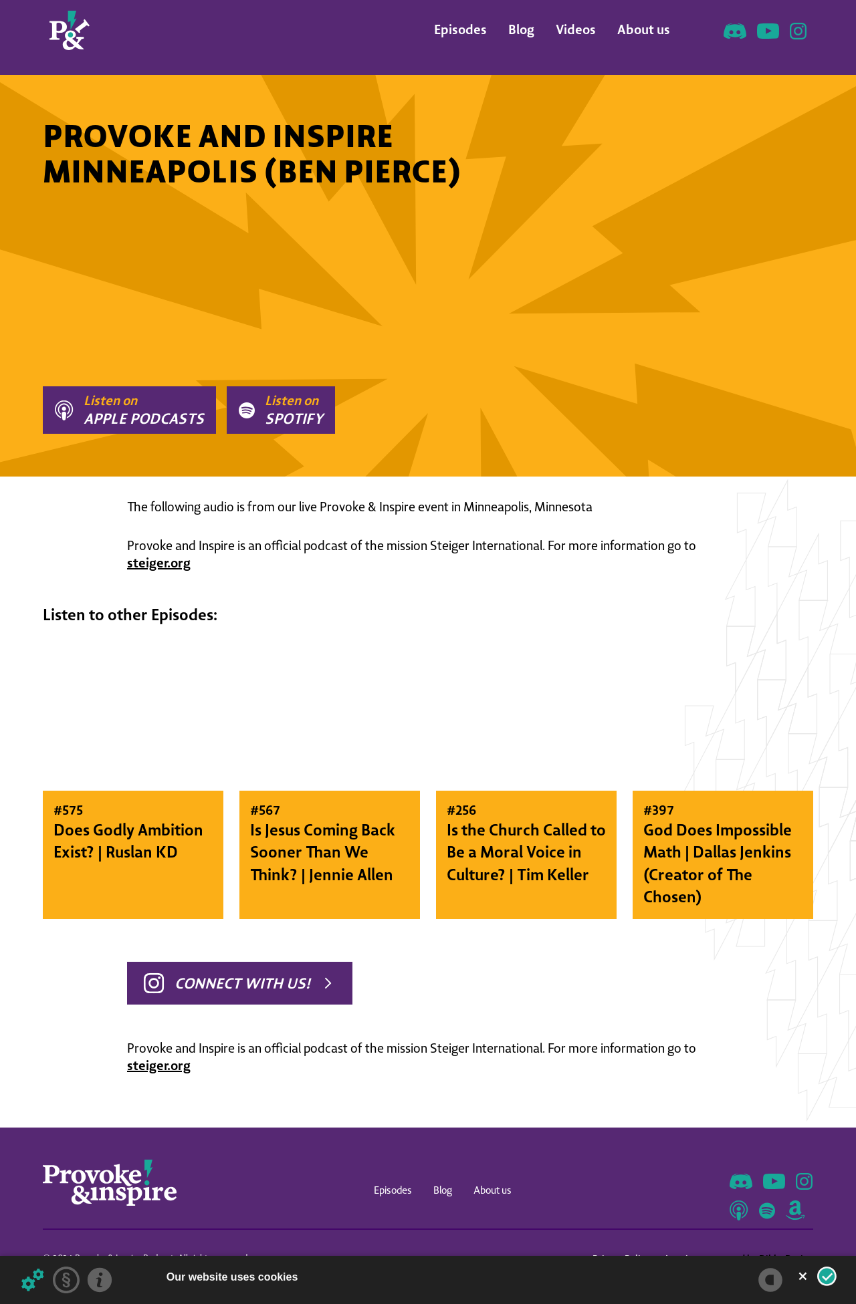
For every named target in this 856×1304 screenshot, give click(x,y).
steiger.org (159, 562)
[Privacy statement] (66, 1280)
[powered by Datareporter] (770, 1280)
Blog (521, 29)
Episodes (460, 29)
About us (643, 29)
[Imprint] (99, 1280)
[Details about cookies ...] (32, 1280)
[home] (69, 30)
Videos (576, 29)
